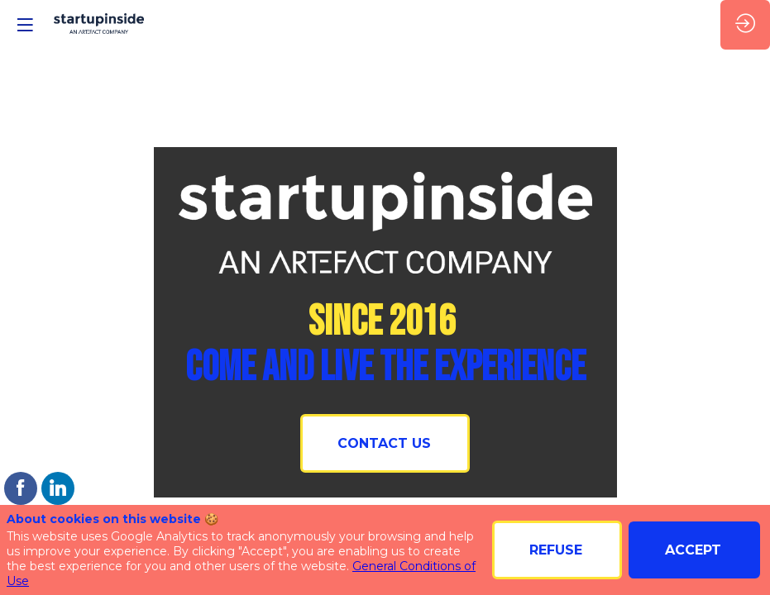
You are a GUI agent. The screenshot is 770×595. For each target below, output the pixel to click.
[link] (20, 488)
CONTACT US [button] (384, 443)
